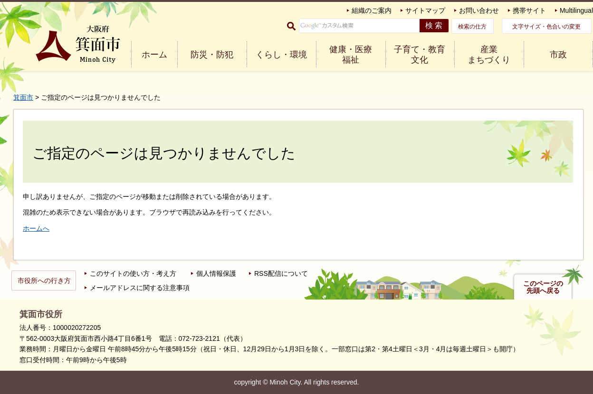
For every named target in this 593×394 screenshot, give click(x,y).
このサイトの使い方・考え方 (133, 273)
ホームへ (36, 228)
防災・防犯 (212, 54)
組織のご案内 (372, 10)
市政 (558, 54)
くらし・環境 (281, 54)
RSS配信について (281, 273)
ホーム (154, 54)
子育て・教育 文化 (419, 55)
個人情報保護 (216, 273)
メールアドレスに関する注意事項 (140, 287)
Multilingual (576, 10)
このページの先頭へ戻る (543, 287)
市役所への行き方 (44, 280)
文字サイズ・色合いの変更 (546, 26)
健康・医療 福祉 (350, 55)
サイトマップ (425, 10)
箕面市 (23, 97)
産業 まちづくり (489, 55)
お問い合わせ (479, 10)
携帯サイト (529, 10)
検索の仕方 (472, 26)
